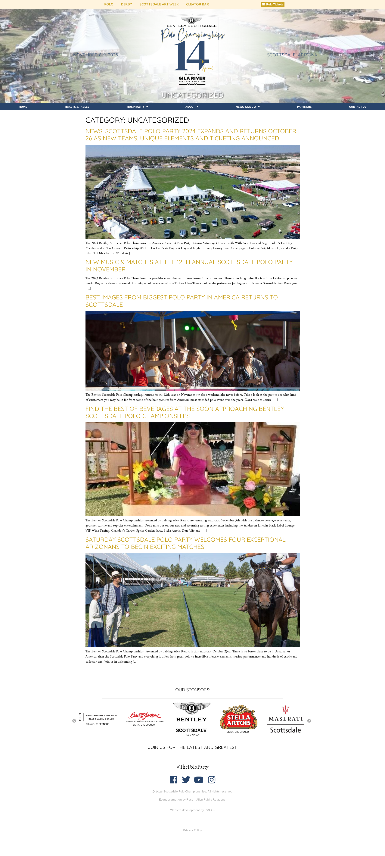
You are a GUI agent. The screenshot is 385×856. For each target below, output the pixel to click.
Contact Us (357, 106)
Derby (126, 4)
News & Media (248, 107)
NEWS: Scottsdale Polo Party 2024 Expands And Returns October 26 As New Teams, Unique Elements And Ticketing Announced (190, 134)
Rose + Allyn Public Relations (205, 799)
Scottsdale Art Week (159, 4)
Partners (304, 106)
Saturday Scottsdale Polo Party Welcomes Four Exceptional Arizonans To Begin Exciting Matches (185, 543)
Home (23, 106)
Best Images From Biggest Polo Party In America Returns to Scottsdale (181, 300)
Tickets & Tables (76, 106)
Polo (108, 4)
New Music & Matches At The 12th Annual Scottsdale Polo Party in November (189, 265)
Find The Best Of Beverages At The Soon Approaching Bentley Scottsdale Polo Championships (184, 412)
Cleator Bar (197, 4)
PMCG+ (210, 810)
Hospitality (137, 107)
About (191, 107)
